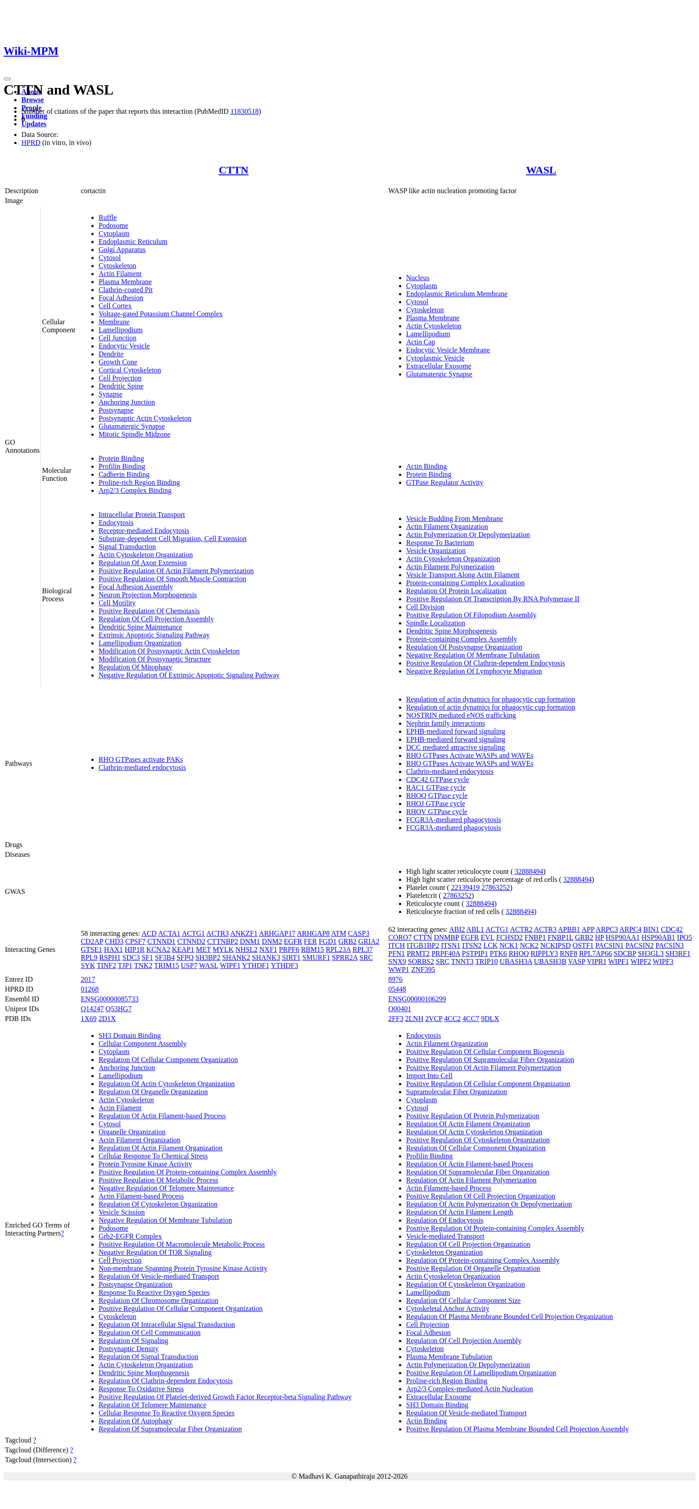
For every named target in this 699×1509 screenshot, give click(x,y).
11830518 (244, 111)
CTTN (234, 170)
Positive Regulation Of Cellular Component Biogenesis (485, 1051)
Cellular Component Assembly (142, 1043)
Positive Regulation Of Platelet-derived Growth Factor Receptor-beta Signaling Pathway (225, 1397)
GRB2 (347, 941)
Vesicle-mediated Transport (445, 1236)
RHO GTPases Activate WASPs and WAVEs (470, 755)
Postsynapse (116, 410)
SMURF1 (316, 957)
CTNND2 (191, 941)
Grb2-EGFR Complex (130, 1236)
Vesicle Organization (435, 550)
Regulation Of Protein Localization (456, 591)
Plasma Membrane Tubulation (449, 1356)
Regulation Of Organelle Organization (153, 1092)
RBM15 (312, 949)
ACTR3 (217, 933)
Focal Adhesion (121, 298)
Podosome (113, 225)
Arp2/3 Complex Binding (135, 490)
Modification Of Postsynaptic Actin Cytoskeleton (169, 651)
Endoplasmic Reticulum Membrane (457, 294)
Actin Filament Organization (447, 526)
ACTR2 (521, 929)
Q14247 (92, 1009)
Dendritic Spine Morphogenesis (451, 631)
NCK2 (529, 945)
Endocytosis (116, 522)
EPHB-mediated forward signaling (455, 731)
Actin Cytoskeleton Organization (146, 554)
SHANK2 (236, 957)
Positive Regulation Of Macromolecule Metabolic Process (182, 1244)
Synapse (110, 394)
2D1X (107, 1018)
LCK (490, 945)
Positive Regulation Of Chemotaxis (149, 611)
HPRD (31, 142)
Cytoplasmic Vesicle (435, 358)
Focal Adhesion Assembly (136, 587)
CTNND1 (161, 941)
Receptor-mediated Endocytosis (144, 530)
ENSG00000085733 (110, 999)
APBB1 (569, 929)
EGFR (293, 941)
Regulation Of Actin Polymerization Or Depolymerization (489, 1204)
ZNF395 (423, 969)
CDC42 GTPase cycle (437, 779)
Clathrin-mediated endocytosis (142, 767)
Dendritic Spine (121, 386)
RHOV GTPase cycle (436, 811)
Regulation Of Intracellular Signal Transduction (167, 1324)
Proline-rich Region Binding (139, 482)
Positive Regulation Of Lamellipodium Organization (481, 1373)
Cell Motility (117, 603)
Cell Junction (117, 338)
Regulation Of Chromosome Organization (158, 1300)
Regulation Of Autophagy (135, 1421)
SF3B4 (164, 957)
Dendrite (111, 354)
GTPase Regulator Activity (444, 482)
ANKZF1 (243, 933)
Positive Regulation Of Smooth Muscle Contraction (172, 579)
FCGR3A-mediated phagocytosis (453, 819)
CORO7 (399, 937)
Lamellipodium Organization (140, 643)
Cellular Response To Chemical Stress (153, 1156)
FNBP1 (535, 937)
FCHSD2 (509, 937)
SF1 (147, 957)
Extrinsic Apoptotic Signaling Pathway (154, 635)
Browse (32, 99)
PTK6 (498, 953)
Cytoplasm (114, 233)
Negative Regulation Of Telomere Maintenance (166, 1188)
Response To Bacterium (440, 542)
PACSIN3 (669, 945)
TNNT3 (462, 961)
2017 (88, 979)
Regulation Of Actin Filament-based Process (162, 1116)
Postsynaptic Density (129, 1348)
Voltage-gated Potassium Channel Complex (160, 314)
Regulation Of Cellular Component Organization (168, 1059)
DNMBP (446, 937)
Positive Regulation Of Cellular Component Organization (181, 1308)
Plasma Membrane (125, 281)
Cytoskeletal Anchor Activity (447, 1308)
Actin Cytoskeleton (433, 326)
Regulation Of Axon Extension (143, 562)
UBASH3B (550, 961)
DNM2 (272, 941)
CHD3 (114, 941)
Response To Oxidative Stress (141, 1389)
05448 (397, 989)
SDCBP (625, 953)
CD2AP (92, 941)
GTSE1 (91, 949)
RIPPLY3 (544, 953)
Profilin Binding (122, 466)
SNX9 (397, 961)
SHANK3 (266, 957)
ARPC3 (607, 929)
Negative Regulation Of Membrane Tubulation (473, 655)
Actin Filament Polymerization (450, 567)
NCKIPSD (555, 945)
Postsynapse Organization (135, 1284)
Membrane (114, 322)
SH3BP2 (207, 957)
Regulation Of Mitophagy (135, 667)
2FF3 (395, 1018)
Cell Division (425, 607)
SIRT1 (291, 957)
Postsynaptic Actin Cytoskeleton (145, 418)
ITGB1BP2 (423, 945)
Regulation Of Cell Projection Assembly (156, 619)
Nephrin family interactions (445, 723)
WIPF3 (663, 961)
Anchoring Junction (127, 402)
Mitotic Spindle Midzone (134, 434)
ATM (338, 933)
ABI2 (457, 929)
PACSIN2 (639, 945)
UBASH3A (516, 961)
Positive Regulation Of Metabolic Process (158, 1180)
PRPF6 (289, 949)
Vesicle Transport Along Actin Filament (462, 575)
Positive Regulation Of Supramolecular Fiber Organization (490, 1059)
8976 (395, 979)
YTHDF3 (284, 965)
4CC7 (471, 1018)
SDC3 (131, 957)
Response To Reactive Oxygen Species (154, 1292)
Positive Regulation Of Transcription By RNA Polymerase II (493, 599)
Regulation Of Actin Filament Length (459, 1212)
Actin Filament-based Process (141, 1196)
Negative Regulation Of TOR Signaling (155, 1252)
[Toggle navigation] (7, 79)
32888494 (529, 871)
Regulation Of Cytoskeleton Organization (158, 1204)
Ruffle (108, 217)
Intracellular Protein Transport (142, 514)
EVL (487, 937)
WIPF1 (230, 965)
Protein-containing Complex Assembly (461, 639)
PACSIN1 (610, 945)
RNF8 (568, 953)
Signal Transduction (127, 546)
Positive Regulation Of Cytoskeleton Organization (478, 1140)
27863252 (495, 887)
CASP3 (358, 933)
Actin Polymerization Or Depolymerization (468, 534)
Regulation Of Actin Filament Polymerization (471, 1180)
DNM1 (250, 941)
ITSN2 (472, 945)
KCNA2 (158, 949)
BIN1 (651, 929)
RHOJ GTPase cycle (435, 803)
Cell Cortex (115, 306)
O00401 (399, 1009)
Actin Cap (420, 342)
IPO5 (684, 937)
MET (203, 949)
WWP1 (398, 969)
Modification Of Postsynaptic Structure (155, 659)
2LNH (414, 1018)
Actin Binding (426, 466)
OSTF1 (582, 945)
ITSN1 (451, 945)
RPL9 (89, 957)
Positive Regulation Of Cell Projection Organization (480, 1196)
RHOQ (519, 953)
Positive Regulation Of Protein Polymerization (472, 1116)
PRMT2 (418, 953)
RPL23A (338, 949)
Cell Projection (120, 378)
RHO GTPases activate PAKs (141, 759)
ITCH (396, 945)
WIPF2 (640, 961)
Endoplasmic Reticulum (133, 241)
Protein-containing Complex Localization (465, 583)
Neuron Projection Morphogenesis (148, 595)
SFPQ (185, 957)
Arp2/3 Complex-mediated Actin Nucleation (469, 1389)
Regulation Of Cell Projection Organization (468, 1244)
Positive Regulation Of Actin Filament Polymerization (176, 571)
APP (587, 929)
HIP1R (134, 949)
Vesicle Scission (122, 1212)
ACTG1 (193, 933)
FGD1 (328, 941)
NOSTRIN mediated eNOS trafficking (461, 715)
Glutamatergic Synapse (132, 426)
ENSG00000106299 (417, 999)
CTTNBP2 (222, 941)
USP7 (189, 965)
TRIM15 (166, 965)
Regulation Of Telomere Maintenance (152, 1405)
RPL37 (363, 949)
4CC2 (452, 1018)
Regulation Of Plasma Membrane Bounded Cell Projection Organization (509, 1316)
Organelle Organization (132, 1132)
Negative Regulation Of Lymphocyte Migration (474, 671)
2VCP (434, 1018)
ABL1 (475, 929)
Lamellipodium (121, 330)
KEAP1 (183, 949)
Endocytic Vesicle (124, 346)
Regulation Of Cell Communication (150, 1332)
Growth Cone (118, 362)
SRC (366, 957)
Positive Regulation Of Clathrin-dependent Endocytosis (485, 663)
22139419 (465, 887)
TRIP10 (486, 961)
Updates (33, 124)
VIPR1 (596, 961)
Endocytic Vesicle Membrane (448, 350)
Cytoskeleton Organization (444, 1252)
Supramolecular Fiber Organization (456, 1092)
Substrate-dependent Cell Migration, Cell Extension (173, 538)
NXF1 (268, 949)
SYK (88, 965)
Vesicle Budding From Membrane (454, 518)
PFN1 (396, 953)
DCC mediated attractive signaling (455, 747)
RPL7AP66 (595, 953)
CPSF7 (135, 941)
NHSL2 (246, 949)
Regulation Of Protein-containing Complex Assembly (482, 1260)
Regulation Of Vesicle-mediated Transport (159, 1276)
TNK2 (143, 965)
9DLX (490, 1018)
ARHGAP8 (313, 933)
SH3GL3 (651, 953)
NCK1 (508, 945)
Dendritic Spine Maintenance (140, 627)
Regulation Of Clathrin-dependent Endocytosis (166, 1381)
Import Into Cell (429, 1075)
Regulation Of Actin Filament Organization (160, 1148)
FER (310, 941)
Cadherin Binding (124, 474)
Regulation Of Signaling (133, 1340)
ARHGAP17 (277, 933)
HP (599, 937)
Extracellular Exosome (438, 366)
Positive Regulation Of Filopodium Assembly (471, 615)
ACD (149, 933)
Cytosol (110, 257)
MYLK (223, 949)
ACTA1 (169, 933)
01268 (90, 989)
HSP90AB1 (658, 937)
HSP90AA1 (623, 937)
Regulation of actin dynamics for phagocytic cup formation (490, 699)
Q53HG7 (119, 1009)
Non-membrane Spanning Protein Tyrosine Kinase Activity (183, 1268)
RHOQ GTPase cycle (437, 795)
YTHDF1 (255, 965)
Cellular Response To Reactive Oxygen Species (166, 1413)
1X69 (89, 1018)
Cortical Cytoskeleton (130, 370)
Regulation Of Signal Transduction (148, 1356)
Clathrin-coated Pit (125, 290)
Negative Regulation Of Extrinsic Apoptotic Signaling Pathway (189, 675)
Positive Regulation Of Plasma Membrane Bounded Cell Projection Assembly (517, 1429)
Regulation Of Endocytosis (444, 1220)
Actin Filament (120, 273)
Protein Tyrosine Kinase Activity (145, 1164)
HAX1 (113, 949)
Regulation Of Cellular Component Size (463, 1300)
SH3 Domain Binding (130, 1035)
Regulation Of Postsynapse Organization (464, 647)
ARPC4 (630, 929)
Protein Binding (121, 458)
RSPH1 (110, 957)
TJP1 (125, 965)
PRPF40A (446, 953)
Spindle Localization (435, 623)
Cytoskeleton (117, 265)
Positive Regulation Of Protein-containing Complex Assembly (188, 1172)
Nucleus (417, 277)
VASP (576, 961)
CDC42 (672, 929)
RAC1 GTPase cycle (435, 787)
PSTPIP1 (475, 953)
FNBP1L (560, 937)
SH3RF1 (678, 953)
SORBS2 (421, 961)
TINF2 (106, 965)
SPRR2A (345, 957)
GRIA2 (368, 941)
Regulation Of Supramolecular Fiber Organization (170, 1429)
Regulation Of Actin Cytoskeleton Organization (166, 1083)
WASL (541, 170)
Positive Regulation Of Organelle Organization (473, 1268)
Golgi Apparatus (122, 249)
